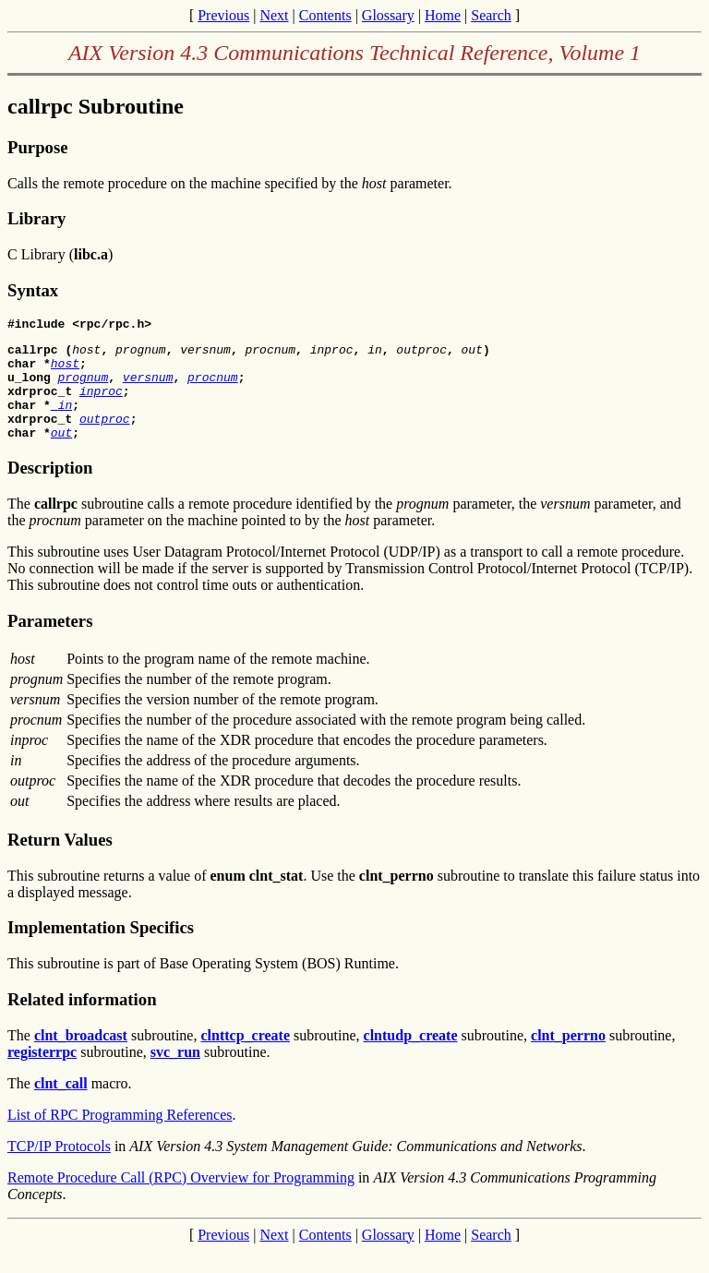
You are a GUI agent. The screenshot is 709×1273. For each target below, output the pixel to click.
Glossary (388, 15)
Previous (223, 15)
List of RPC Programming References (120, 1137)
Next (273, 15)
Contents (325, 15)
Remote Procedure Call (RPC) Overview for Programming (180, 1199)
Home (443, 15)
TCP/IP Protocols (59, 1168)
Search (491, 15)
